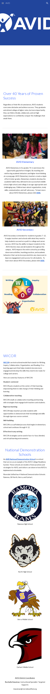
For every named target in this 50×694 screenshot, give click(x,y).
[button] (3, 3)
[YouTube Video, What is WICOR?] (25, 331)
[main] (25, 96)
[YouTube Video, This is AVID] (25, 66)
